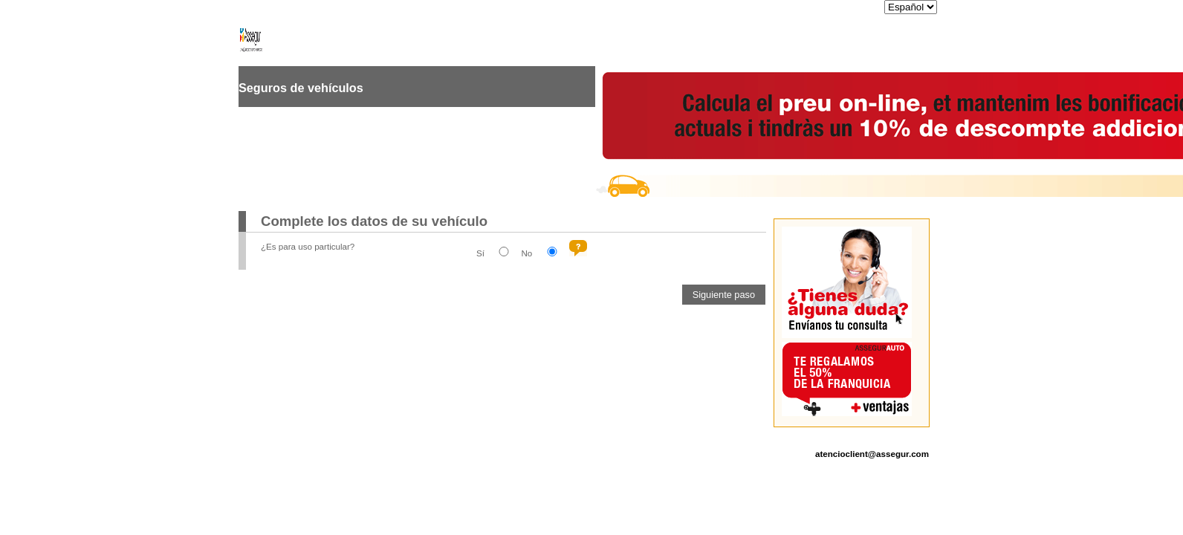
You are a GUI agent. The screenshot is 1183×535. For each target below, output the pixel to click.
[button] (723, 295)
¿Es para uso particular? (307, 246)
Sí (480, 253)
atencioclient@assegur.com (872, 453)
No (526, 253)
